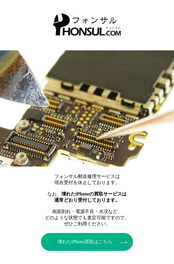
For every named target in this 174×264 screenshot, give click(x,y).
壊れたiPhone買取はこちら (84, 241)
